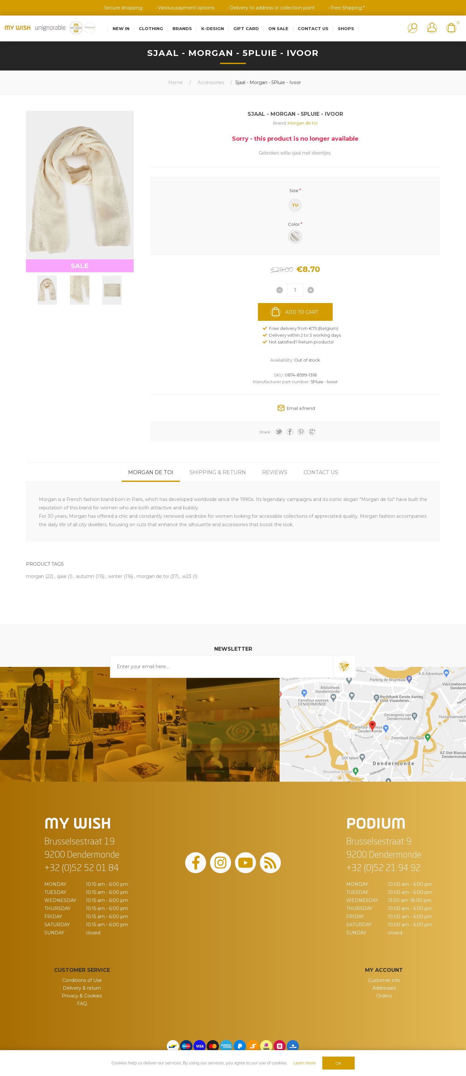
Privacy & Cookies (82, 996)
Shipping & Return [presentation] (218, 472)
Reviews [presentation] (274, 472)
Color (294, 223)
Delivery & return (82, 988)
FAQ (82, 1003)
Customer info (384, 980)
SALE (80, 266)
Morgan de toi (302, 122)
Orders (384, 996)
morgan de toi (153, 576)
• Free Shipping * (346, 8)
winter (115, 576)
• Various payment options (184, 8)
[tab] (151, 472)
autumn (85, 576)
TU (295, 205)
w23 (186, 576)
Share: (265, 431)
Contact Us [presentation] (321, 472)
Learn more (304, 1062)
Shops (346, 28)
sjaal (61, 576)
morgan (35, 576)
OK (338, 1063)
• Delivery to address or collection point (271, 8)
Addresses (384, 988)
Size (293, 190)
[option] (47, 290)
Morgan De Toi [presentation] (150, 472)
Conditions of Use (82, 980)
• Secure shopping (122, 8)
